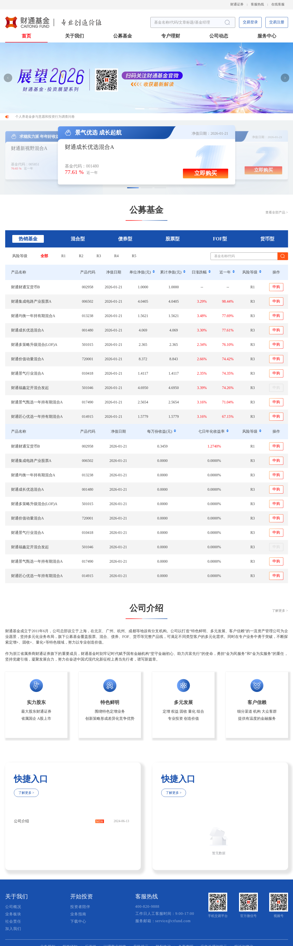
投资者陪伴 (80, 907)
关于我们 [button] (74, 36)
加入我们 (13, 929)
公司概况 (13, 907)
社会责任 (13, 922)
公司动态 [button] (218, 36)
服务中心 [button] (266, 36)
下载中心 (78, 922)
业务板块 (13, 914)
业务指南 (78, 914)
